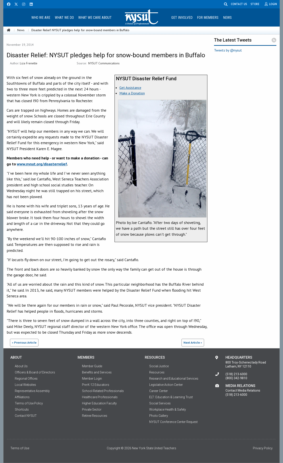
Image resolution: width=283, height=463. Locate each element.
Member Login (92, 378)
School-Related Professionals (103, 391)
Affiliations (22, 397)
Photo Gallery (158, 415)
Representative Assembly (32, 391)
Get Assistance (130, 87)
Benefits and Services (97, 372)
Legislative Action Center (166, 384)
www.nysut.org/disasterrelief (42, 163)
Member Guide (92, 366)
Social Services (160, 403)
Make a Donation (132, 93)
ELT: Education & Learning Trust (171, 397)
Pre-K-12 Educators (95, 384)
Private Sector (91, 409)
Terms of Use (19, 448)
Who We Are (40, 17)
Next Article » (193, 342)
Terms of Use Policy (29, 403)
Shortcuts (22, 409)
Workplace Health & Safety (167, 409)
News (227, 17)
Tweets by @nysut (228, 50)
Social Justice (159, 366)
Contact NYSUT (26, 415)
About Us (21, 366)
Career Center (158, 391)
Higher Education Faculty (99, 403)
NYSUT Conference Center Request (173, 422)
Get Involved (182, 17)
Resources (156, 372)
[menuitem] (40, 17)
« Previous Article (24, 342)
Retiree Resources (94, 415)
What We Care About (95, 17)
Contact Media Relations (243, 390)
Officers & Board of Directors (35, 372)
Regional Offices (26, 378)
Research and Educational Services (173, 378)
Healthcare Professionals (100, 397)
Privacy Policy (263, 448)
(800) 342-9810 (236, 378)
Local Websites (25, 384)
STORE (254, 4)
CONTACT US (239, 4)
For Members (207, 17)
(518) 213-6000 (236, 374)
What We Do (64, 17)
